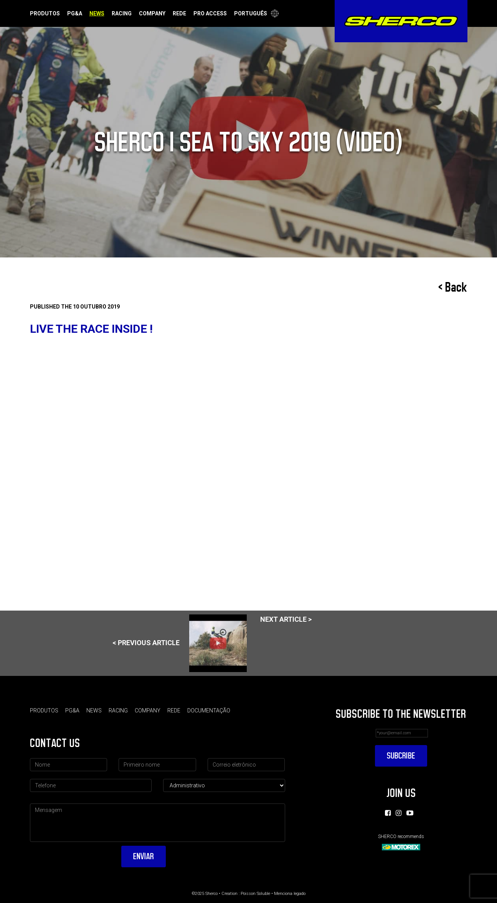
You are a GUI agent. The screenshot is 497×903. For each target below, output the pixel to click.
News (96, 13)
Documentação (208, 710)
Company (152, 13)
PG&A (74, 13)
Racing (122, 13)
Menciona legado (289, 893)
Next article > (286, 619)
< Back (452, 287)
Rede (179, 13)
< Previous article (179, 643)
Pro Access (210, 13)
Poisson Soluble (255, 893)
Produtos (45, 13)
